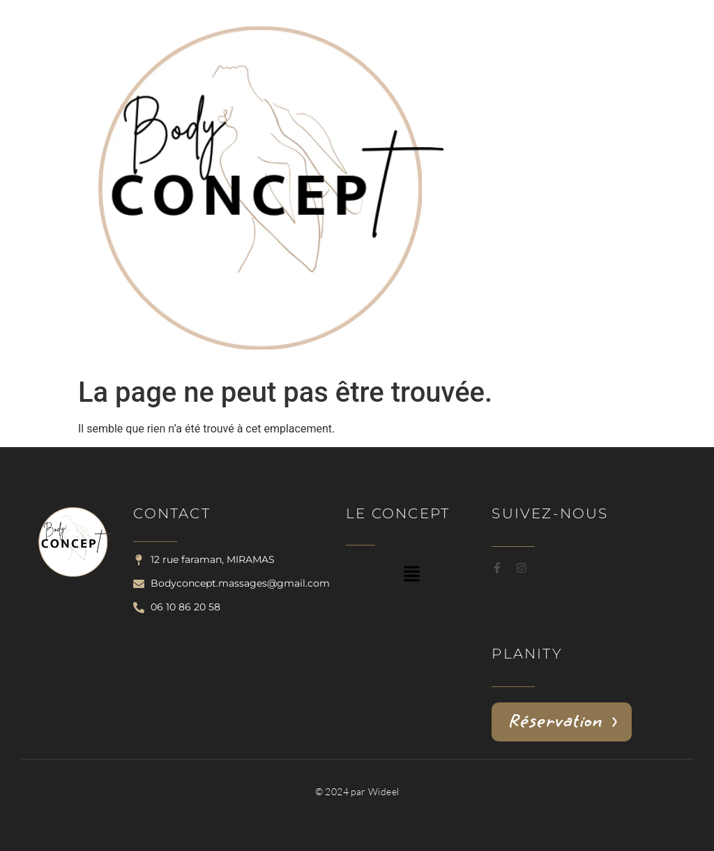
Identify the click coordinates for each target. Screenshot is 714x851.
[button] (412, 574)
